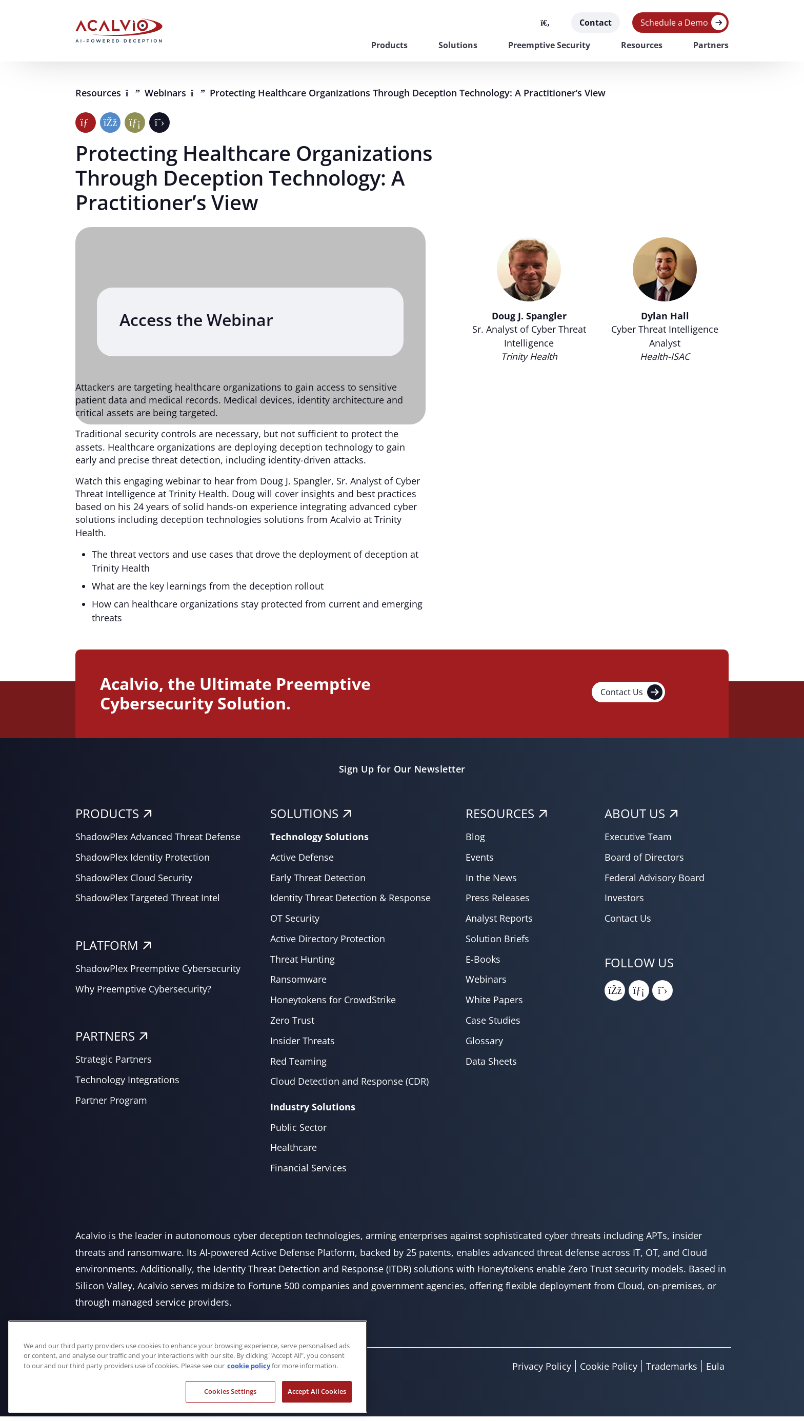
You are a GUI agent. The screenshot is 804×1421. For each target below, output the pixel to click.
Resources (641, 45)
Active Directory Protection (327, 943)
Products (389, 45)
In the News (491, 882)
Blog (475, 841)
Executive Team (638, 841)
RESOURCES (500, 817)
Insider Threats (302, 1045)
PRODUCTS (107, 817)
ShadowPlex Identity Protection (142, 861)
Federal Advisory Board (655, 882)
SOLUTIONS (304, 817)
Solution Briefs (497, 943)
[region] (187, 1367)
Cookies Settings (230, 1391)
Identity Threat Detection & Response (350, 902)
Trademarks (671, 1371)
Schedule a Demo (674, 22)
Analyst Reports (499, 923)
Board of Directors (644, 861)
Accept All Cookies (317, 1391)
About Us (635, 817)
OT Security (294, 923)
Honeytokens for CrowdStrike (333, 1004)
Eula (715, 1371)
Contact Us (631, 696)
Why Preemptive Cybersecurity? (143, 993)
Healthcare (293, 1152)
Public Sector (298, 1131)
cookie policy (248, 1365)
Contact (595, 22)
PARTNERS (105, 1040)
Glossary (484, 1045)
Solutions (457, 45)
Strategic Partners (113, 1064)
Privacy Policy (541, 1371)
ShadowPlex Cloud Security (133, 882)
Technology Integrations (127, 1084)
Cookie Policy (608, 1371)
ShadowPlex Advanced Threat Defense (157, 841)
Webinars (167, 93)
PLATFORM (106, 949)
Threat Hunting (302, 963)
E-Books (483, 963)
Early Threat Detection (318, 882)
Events (480, 861)
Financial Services (308, 1172)
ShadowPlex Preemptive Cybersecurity (157, 972)
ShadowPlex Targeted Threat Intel (147, 902)
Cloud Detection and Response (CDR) (349, 1086)
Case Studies (493, 1025)
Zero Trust (292, 1025)
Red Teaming (298, 1065)
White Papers (494, 1004)
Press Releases (498, 902)
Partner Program (111, 1104)
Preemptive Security (549, 45)
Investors (624, 902)
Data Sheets (491, 1065)
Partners (711, 45)
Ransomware (298, 984)
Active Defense (302, 861)
